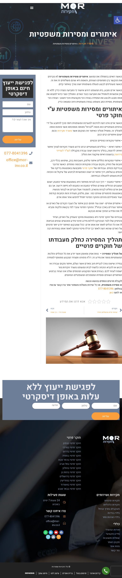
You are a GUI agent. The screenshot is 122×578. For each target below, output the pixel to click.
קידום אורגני (95, 573)
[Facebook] (119, 294)
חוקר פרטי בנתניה (71, 456)
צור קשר (115, 550)
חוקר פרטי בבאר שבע (69, 489)
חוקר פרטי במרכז (72, 447)
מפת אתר (115, 546)
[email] (119, 313)
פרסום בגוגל (81, 573)
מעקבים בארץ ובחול (109, 509)
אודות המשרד (112, 530)
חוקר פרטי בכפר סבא (69, 460)
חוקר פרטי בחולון (72, 468)
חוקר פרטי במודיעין (70, 480)
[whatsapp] (119, 322)
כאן (111, 292)
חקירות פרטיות (112, 501)
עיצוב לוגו (55, 573)
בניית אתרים (67, 573)
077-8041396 (105, 289)
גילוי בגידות (114, 513)
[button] (118, 20)
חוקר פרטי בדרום (72, 451)
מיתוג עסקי (42, 573)
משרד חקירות (86, 44)
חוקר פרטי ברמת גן (71, 472)
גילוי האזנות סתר (111, 517)
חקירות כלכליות (111, 505)
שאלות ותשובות (111, 538)
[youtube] (119, 303)
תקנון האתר (114, 542)
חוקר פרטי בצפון (72, 443)
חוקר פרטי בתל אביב (70, 464)
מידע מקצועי (113, 534)
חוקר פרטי (87, 168)
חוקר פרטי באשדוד (71, 485)
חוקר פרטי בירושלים (70, 476)
